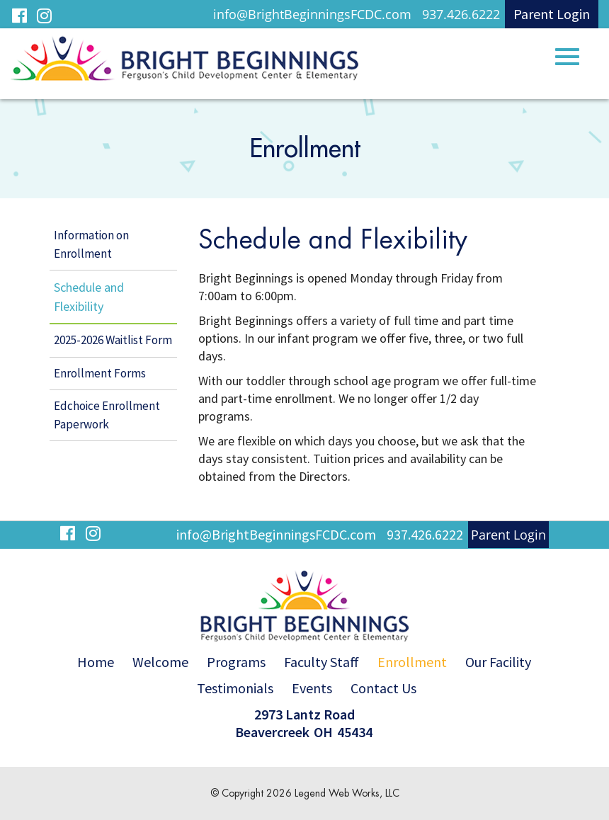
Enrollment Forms (100, 373)
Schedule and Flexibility (89, 296)
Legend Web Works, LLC (347, 793)
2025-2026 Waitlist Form (113, 340)
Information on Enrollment (91, 244)
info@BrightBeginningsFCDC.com (312, 14)
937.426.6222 (461, 14)
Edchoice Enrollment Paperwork (107, 415)
